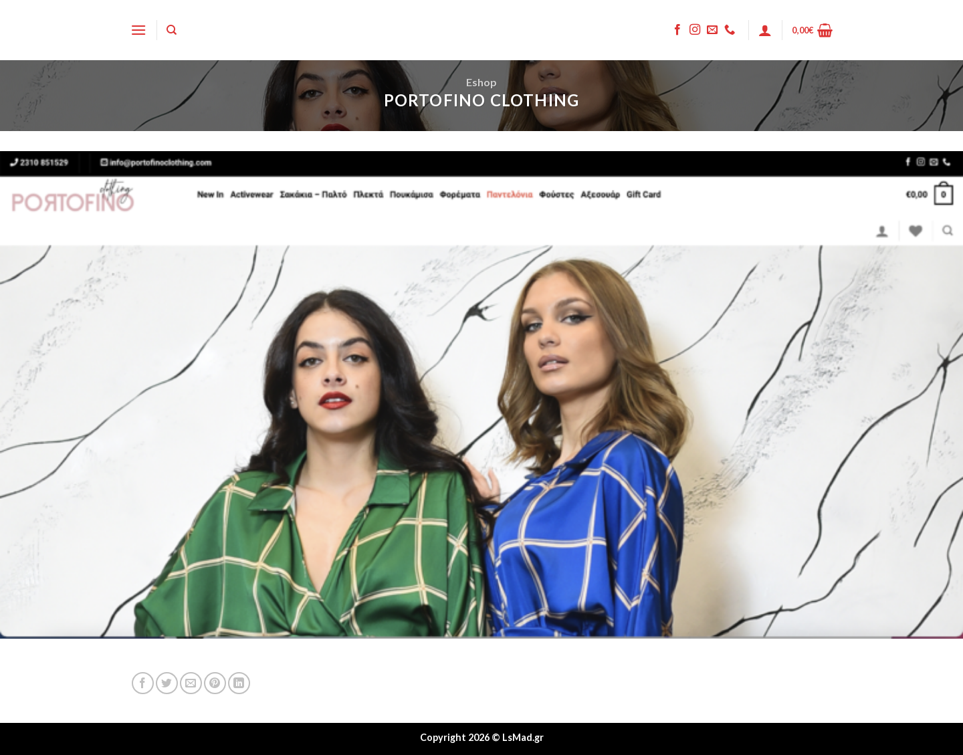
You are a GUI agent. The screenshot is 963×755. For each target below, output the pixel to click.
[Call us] (729, 30)
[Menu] (138, 29)
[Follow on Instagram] (694, 30)
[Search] (172, 30)
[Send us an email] (712, 30)
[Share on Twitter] (167, 683)
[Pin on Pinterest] (215, 683)
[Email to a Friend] (191, 683)
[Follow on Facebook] (677, 30)
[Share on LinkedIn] (239, 683)
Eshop (481, 82)
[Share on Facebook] (143, 683)
